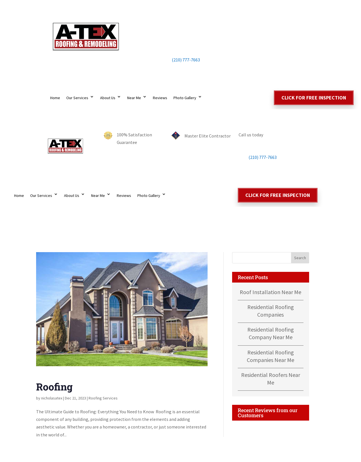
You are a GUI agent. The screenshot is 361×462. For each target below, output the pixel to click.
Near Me (134, 97)
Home (55, 97)
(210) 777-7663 (180, 60)
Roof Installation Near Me (270, 292)
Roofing (54, 386)
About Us (107, 97)
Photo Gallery (184, 97)
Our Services (77, 97)
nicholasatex (51, 398)
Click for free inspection (313, 97)
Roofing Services (103, 398)
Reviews (160, 97)
